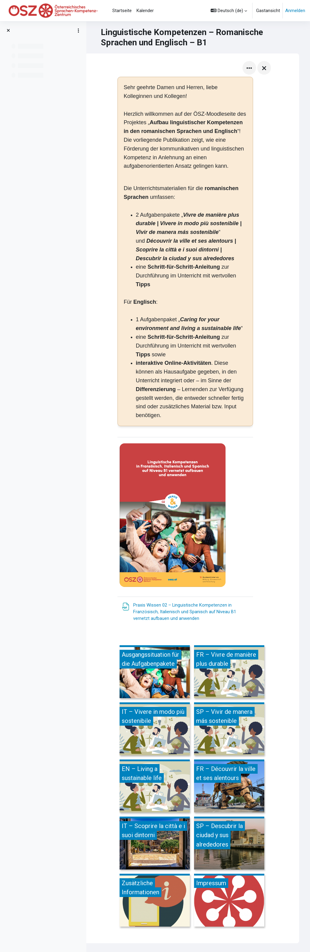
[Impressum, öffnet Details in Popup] (235, 901)
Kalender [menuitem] (145, 10)
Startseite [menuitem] (122, 10)
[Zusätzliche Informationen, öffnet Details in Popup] (161, 901)
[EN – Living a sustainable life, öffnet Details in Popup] (161, 786)
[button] (229, 10)
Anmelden (295, 10)
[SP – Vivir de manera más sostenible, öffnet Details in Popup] (235, 729)
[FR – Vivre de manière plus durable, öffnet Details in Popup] (235, 672)
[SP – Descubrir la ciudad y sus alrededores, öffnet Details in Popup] (235, 843)
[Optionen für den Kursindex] (78, 30)
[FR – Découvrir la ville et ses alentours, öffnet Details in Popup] (235, 786)
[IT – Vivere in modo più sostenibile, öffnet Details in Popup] (161, 729)
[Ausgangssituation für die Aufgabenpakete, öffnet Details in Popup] (161, 672)
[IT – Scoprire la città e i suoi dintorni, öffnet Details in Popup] (161, 843)
